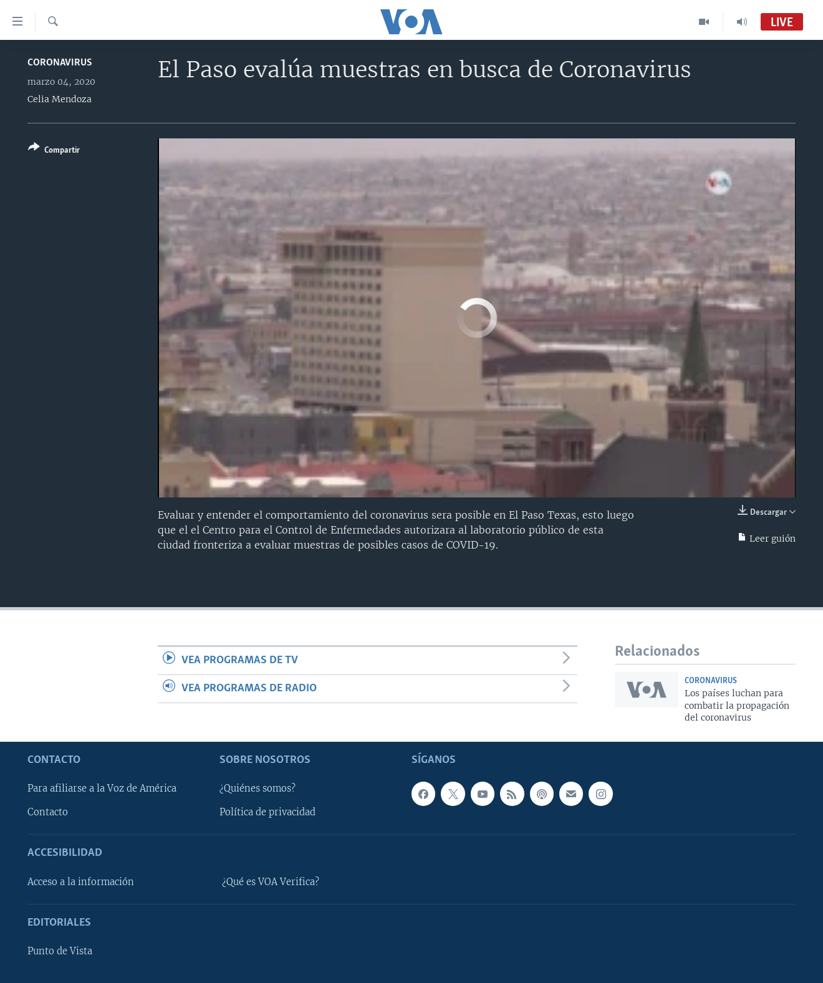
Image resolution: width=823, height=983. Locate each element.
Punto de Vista (59, 951)
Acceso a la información (80, 881)
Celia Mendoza (59, 99)
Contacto (47, 812)
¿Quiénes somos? (257, 788)
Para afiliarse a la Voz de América (101, 788)
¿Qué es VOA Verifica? (270, 881)
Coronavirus (59, 62)
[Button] (54, 151)
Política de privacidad (267, 812)
